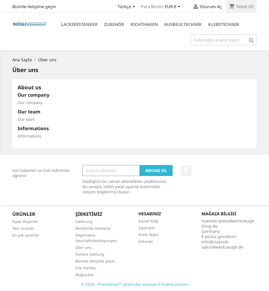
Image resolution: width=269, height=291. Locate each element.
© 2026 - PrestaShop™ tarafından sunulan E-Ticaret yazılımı (134, 284)
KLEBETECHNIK (223, 24)
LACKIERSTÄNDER (79, 24)
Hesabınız (149, 214)
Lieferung (83, 221)
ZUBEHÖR (114, 24)
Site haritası (85, 267)
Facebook (186, 171)
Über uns (83, 247)
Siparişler (146, 227)
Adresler (145, 241)
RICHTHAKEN (144, 24)
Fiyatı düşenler (25, 221)
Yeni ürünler (23, 228)
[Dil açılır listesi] (127, 7)
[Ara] (224, 39)
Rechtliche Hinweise (93, 228)
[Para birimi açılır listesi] (173, 7)
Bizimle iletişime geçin (34, 6)
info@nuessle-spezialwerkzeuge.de (222, 244)
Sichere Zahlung (89, 254)
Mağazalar (84, 274)
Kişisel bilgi (148, 220)
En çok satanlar (25, 235)
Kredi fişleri (148, 234)
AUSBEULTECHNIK (183, 24)
